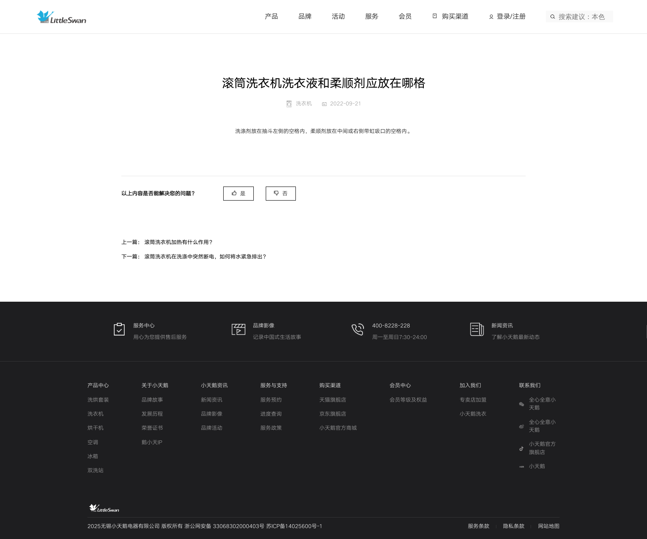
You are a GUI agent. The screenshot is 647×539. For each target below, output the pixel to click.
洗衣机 (95, 414)
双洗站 (95, 470)
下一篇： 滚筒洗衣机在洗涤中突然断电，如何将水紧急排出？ (194, 256)
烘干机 (95, 428)
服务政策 (271, 428)
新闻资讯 (211, 400)
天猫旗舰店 (332, 400)
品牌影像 (211, 414)
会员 (405, 16)
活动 (338, 16)
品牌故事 (152, 400)
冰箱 (92, 456)
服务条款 (478, 526)
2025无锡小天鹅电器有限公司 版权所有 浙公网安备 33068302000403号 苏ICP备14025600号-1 (205, 526)
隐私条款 (513, 526)
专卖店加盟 (473, 400)
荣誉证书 (152, 428)
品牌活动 (211, 428)
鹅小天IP (152, 442)
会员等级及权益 (408, 400)
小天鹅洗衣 (473, 414)
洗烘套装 (98, 400)
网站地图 (549, 526)
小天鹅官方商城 (338, 428)
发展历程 (152, 414)
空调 (92, 442)
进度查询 (271, 414)
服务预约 (271, 400)
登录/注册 (511, 16)
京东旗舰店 (332, 414)
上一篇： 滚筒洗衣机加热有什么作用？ (167, 242)
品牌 (305, 16)
